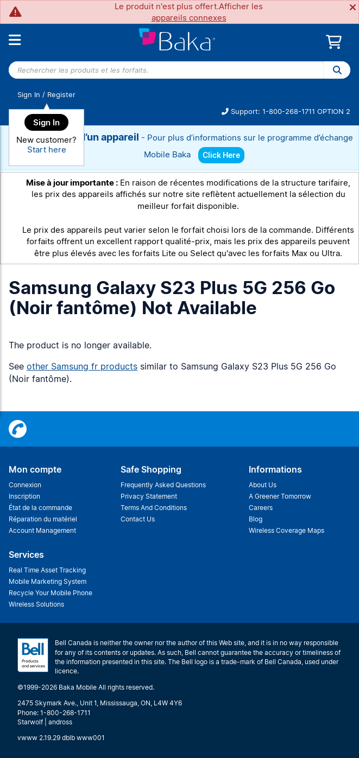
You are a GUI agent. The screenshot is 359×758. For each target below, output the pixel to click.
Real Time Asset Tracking (47, 570)
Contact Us (138, 519)
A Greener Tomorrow (280, 496)
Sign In (28, 95)
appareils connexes (189, 17)
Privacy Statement (149, 496)
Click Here (221, 155)
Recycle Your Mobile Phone (50, 593)
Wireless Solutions (36, 604)
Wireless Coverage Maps (286, 530)
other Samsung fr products (82, 366)
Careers (261, 508)
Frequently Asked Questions (163, 485)
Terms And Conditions (154, 508)
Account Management (42, 530)
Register (61, 95)
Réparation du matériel (43, 519)
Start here (46, 149)
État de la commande (40, 508)
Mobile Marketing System (47, 581)
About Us (262, 485)
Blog (255, 519)
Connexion (25, 485)
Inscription (24, 496)
